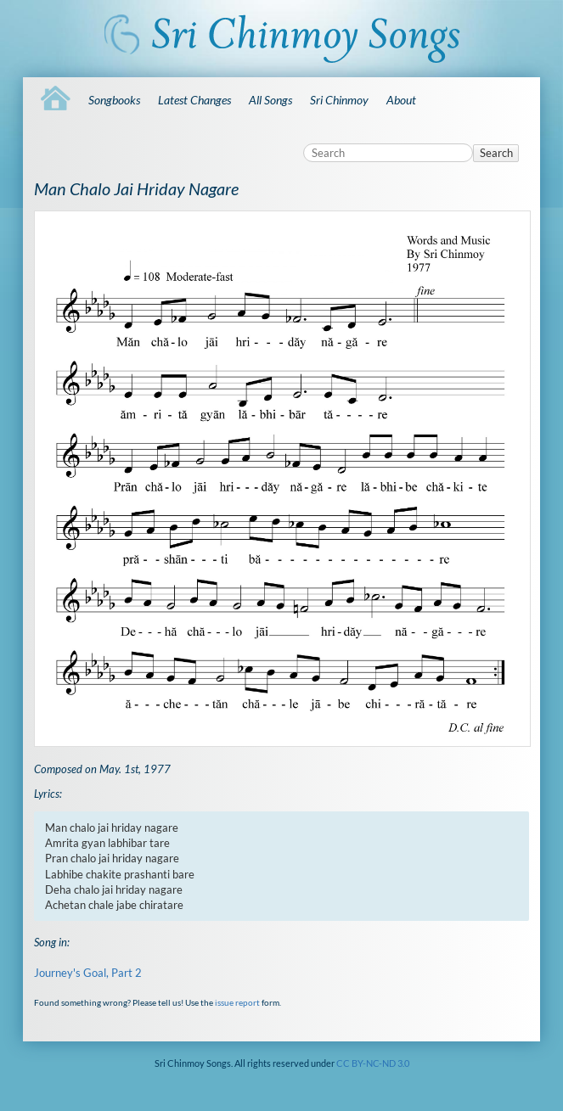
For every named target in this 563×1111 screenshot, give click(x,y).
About (401, 100)
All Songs (270, 100)
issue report (237, 1002)
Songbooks (114, 100)
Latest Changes (194, 100)
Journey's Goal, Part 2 (88, 972)
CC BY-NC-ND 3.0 (372, 1063)
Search (496, 153)
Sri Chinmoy (339, 100)
